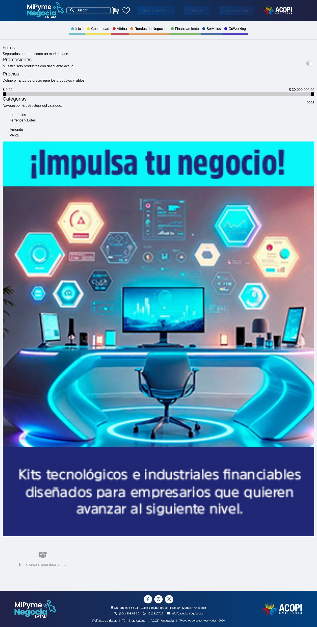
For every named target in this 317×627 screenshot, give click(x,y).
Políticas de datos (104, 620)
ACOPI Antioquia (162, 620)
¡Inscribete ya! (155, 10)
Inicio (77, 29)
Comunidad (98, 29)
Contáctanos (236, 10)
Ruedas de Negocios (148, 29)
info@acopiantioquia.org (185, 613)
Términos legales (134, 620)
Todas (309, 102)
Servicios (211, 29)
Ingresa (196, 10)
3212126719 (153, 613)
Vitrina (120, 29)
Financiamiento (185, 29)
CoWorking (235, 29)
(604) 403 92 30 (126, 613)
